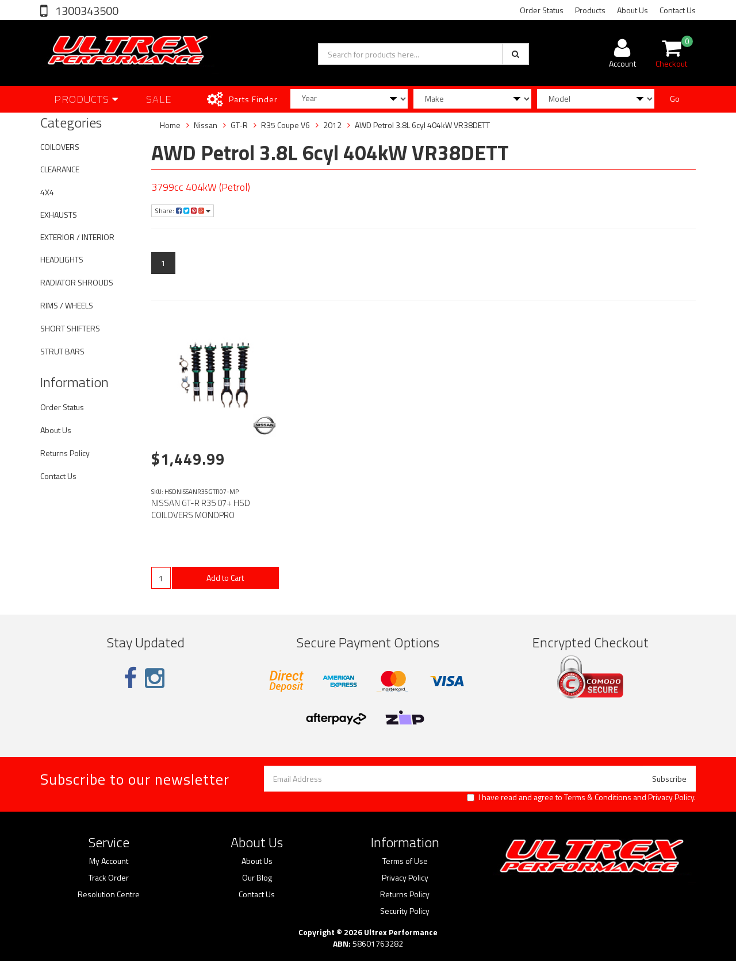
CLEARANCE (59, 169)
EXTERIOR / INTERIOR (77, 237)
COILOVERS (59, 147)
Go (675, 98)
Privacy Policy (671, 797)
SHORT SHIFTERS (70, 328)
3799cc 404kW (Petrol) (200, 187)
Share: (182, 210)
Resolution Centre (109, 894)
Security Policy (405, 911)
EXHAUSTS (58, 215)
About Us (632, 10)
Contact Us (678, 10)
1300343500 (85, 11)
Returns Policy (65, 453)
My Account (108, 861)
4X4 (47, 192)
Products (590, 10)
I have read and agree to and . (581, 797)
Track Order (109, 877)
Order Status (542, 10)
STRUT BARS (62, 351)
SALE (159, 99)
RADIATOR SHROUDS (76, 282)
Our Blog (257, 877)
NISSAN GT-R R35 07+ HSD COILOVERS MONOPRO (200, 509)
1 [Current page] (163, 263)
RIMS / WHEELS (66, 305)
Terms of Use (405, 861)
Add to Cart (225, 578)
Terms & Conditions (597, 797)
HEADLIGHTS (61, 259)
